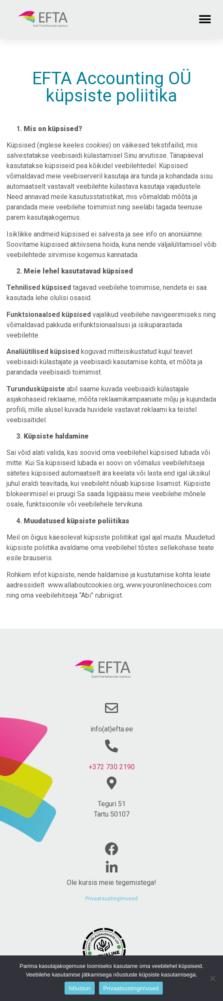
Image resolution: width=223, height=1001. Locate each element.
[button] (204, 19)
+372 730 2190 (112, 767)
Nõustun (79, 988)
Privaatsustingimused (111, 899)
